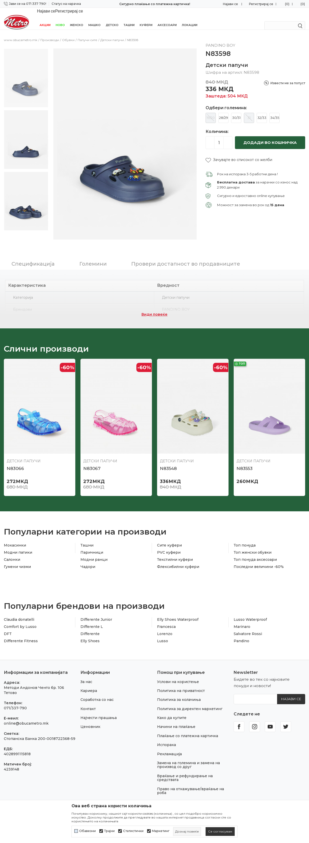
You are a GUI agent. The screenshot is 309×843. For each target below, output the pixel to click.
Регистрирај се (261, 4)
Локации (189, 18)
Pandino (241, 634)
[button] (239, 153)
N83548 (168, 461)
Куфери (146, 18)
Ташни (129, 18)
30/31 (236, 111)
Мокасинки (15, 538)
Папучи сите (87, 33)
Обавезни (87, 831)
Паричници (91, 545)
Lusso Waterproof (250, 613)
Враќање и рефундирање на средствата (185, 771)
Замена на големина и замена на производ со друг (188, 758)
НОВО (60, 18)
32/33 (261, 111)
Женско (76, 18)
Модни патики (18, 545)
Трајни (109, 831)
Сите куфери (169, 538)
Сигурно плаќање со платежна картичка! (154, 4)
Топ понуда (245, 538)
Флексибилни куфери (178, 560)
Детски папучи (112, 33)
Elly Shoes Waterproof (177, 613)
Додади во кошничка (270, 135)
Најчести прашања (98, 711)
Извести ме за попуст (287, 76)
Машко (94, 18)
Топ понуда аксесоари (255, 553)
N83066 (15, 461)
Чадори (87, 560)
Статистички (133, 831)
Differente (90, 627)
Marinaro (242, 620)
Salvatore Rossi (248, 627)
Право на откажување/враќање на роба (190, 784)
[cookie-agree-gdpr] (220, 831)
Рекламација (169, 747)
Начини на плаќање (176, 720)
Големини (93, 257)
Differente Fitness (21, 634)
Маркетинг (161, 831)
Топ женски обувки (252, 545)
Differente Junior (96, 613)
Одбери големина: (226, 101)
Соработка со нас (97, 693)
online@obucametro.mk (26, 716)
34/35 (274, 111)
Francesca (166, 620)
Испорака (166, 738)
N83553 (244, 461)
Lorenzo (164, 627)
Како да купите (171, 711)
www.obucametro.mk (20, 33)
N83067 (92, 461)
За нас (86, 675)
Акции (45, 18)
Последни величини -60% (259, 560)
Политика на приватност (181, 684)
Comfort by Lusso (20, 620)
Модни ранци (94, 553)
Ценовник (90, 720)
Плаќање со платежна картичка (187, 729)
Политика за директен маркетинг (189, 702)
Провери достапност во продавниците (185, 257)
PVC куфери (169, 545)
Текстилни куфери (175, 553)
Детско (112, 18)
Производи (49, 33)
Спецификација (33, 257)
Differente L (91, 620)
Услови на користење (178, 675)
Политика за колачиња (179, 693)
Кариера (88, 684)
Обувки (68, 33)
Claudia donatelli (19, 613)
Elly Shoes (90, 634)
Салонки (12, 553)
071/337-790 (15, 701)
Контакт (88, 702)
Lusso (162, 634)
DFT (8, 627)
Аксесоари (167, 18)
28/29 (223, 111)
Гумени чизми (17, 560)
